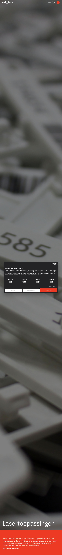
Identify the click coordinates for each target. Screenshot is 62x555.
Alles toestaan (49, 290)
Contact (49, 2)
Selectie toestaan (31, 290)
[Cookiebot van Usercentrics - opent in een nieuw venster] (52, 264)
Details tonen (52, 286)
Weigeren (13, 290)
